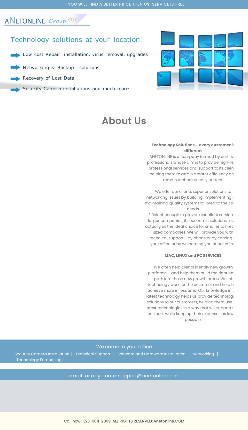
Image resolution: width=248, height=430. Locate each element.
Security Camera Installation (42, 354)
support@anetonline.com (149, 375)
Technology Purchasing (39, 360)
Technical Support (92, 354)
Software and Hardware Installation (151, 354)
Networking (203, 354)
